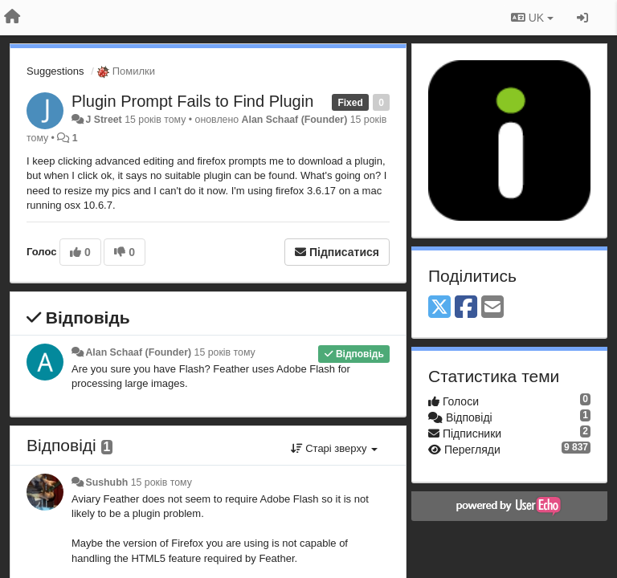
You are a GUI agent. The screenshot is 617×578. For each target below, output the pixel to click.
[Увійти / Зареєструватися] (582, 17)
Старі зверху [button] (334, 448)
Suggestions (55, 71)
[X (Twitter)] (439, 308)
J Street (103, 119)
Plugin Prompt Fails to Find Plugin (192, 101)
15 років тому (224, 352)
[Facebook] (466, 308)
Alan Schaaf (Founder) (295, 119)
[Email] (492, 308)
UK (532, 17)
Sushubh (106, 482)
